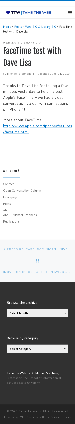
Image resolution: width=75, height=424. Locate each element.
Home (7, 26)
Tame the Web (28, 411)
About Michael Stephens (20, 215)
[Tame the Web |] (28, 12)
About (7, 210)
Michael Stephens (19, 73)
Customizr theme (60, 417)
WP (21, 417)
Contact (8, 184)
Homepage (10, 197)
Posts (18, 26)
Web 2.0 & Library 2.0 (40, 26)
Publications (11, 221)
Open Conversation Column (22, 190)
